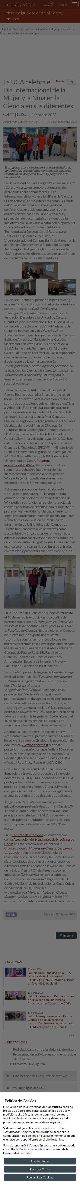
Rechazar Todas (40, 1169)
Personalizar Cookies (40, 1177)
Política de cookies (31, 1149)
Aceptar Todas (40, 1161)
